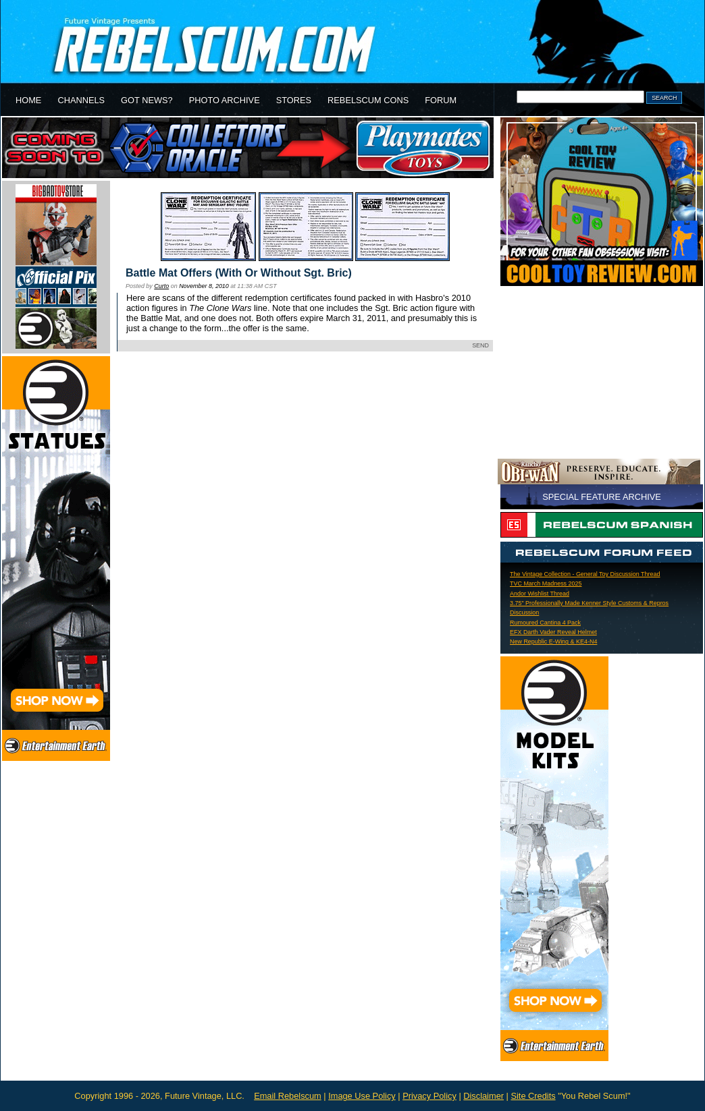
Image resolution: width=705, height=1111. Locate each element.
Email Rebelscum (287, 1096)
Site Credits (533, 1096)
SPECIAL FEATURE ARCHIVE (601, 497)
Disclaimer (483, 1096)
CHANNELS (81, 100)
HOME (28, 100)
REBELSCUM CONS (368, 100)
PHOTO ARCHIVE (224, 100)
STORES (293, 100)
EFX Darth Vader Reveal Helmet (553, 632)
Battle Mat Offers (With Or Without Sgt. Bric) (239, 273)
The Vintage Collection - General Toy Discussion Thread (585, 574)
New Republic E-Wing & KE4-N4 (553, 641)
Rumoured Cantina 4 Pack (545, 622)
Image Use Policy (362, 1096)
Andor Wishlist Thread (539, 593)
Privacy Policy (429, 1096)
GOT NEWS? (147, 100)
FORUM (440, 100)
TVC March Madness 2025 (546, 583)
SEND (480, 345)
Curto (161, 286)
